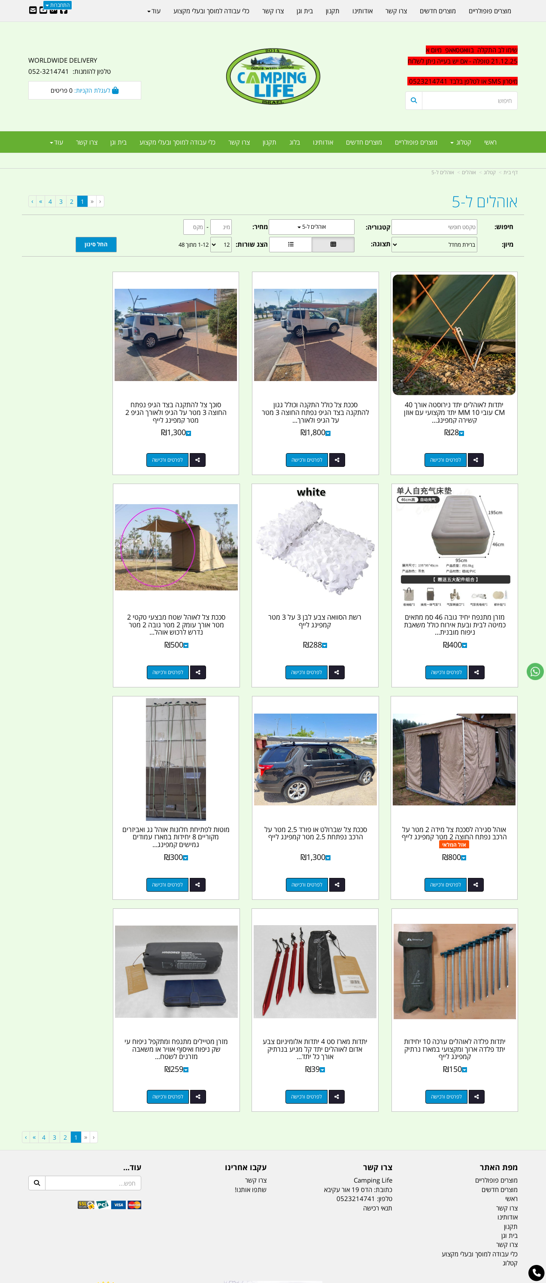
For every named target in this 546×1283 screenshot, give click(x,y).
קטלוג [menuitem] (460, 142)
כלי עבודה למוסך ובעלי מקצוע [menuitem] (177, 142)
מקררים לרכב (170, 1233)
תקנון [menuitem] (269, 142)
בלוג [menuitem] (294, 142)
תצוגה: (381, 243)
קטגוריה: (378, 227)
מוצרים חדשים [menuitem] (364, 142)
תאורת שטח (207, 1233)
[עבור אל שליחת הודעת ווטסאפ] (535, 671)
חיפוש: (503, 226)
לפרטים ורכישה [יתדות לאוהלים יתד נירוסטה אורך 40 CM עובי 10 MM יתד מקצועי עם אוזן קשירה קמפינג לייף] (452, 445)
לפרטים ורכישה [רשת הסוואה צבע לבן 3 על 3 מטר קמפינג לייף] (452, 644)
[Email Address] (33, 10)
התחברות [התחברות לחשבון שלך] (58, 5)
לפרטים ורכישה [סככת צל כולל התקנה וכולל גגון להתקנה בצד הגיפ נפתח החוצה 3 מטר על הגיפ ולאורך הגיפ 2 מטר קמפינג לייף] (327, 445)
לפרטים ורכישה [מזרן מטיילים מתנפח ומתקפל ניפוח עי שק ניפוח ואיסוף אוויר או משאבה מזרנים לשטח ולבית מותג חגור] (76, 841)
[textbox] (461, 66)
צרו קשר (256, 925)
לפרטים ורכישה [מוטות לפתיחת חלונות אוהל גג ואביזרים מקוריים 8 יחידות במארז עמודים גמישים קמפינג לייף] (452, 841)
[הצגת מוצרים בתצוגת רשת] (333, 244)
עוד (56, 142)
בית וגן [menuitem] (118, 142)
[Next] (40, 201)
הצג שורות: (252, 244)
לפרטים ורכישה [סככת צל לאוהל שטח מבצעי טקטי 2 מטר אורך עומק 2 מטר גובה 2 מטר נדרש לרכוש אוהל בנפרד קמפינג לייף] (327, 644)
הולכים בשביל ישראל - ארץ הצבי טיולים (273, 1093)
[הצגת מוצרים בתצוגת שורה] (290, 244)
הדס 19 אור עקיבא (494, 1076)
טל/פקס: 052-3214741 (485, 1031)
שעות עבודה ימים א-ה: (462, 1092)
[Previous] (92, 201)
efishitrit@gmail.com (487, 1061)
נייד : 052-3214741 (490, 1046)
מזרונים (139, 1233)
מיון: (507, 244)
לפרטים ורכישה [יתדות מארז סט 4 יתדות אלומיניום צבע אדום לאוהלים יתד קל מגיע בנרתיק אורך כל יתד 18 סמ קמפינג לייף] (201, 841)
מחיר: (260, 226)
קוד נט (261, 1277)
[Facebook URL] (64, 10)
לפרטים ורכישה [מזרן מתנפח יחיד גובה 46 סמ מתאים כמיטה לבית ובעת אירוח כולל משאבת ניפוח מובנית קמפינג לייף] (76, 445)
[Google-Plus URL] (54, 10)
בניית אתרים (242, 1277)
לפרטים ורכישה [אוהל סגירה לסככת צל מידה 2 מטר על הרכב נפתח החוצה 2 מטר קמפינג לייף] (201, 644)
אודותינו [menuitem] (323, 142)
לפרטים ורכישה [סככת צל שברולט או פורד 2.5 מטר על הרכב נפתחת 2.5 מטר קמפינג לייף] (76, 644)
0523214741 (356, 943)
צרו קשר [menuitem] (239, 142)
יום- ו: (442, 1123)
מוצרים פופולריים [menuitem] (416, 142)
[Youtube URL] (43, 10)
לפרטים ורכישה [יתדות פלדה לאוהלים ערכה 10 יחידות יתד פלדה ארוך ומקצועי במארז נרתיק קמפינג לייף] (327, 841)
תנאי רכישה (377, 953)
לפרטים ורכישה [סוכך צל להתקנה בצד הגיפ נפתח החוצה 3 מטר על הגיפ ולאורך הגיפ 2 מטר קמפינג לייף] (201, 445)
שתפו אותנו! (251, 934)
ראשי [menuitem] (490, 142)
